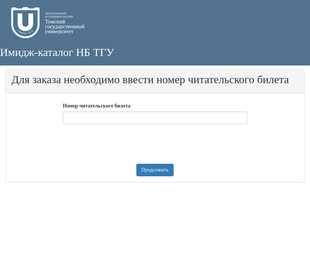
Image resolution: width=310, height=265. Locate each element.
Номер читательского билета (96, 106)
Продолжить (154, 170)
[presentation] (119, 144)
